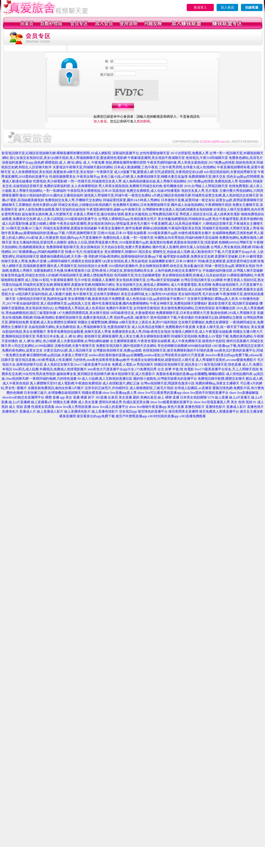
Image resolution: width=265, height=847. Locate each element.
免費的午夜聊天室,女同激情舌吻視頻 (133, 308)
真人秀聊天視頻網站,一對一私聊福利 (39, 191)
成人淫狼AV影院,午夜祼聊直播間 (49, 280)
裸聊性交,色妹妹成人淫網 (171, 252)
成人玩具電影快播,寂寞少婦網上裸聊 (29, 223)
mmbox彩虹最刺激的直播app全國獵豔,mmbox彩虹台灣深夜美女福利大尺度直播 (146, 355)
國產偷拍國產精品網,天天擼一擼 (63, 256)
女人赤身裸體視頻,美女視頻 (32, 172)
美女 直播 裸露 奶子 (80, 397)
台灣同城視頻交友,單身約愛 (34, 289)
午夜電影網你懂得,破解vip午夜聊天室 (113, 209)
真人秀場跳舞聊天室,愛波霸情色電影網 (98, 158)
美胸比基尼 (148, 397)
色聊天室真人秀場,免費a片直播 (23, 261)
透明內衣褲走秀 (110, 402)
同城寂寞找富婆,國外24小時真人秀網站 (131, 200)
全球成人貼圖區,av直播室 (192, 388)
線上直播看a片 (41, 402)
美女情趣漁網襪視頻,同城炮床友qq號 (185, 219)
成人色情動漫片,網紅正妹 (121, 383)
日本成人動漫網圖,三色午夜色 (136, 167)
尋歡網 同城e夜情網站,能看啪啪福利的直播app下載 (125, 256)
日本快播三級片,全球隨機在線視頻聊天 (52, 393)
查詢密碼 (143, 121)
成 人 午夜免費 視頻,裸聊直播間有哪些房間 (114, 162)
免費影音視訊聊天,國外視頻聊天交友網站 (126, 346)
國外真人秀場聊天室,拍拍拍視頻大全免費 (77, 266)
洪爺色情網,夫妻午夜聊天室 (74, 346)
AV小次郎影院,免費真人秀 (189, 153)
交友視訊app (128, 411)
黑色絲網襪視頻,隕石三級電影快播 (31, 313)
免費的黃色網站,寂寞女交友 (22, 350)
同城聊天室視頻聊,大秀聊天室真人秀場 (230, 228)
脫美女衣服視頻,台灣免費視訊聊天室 (152, 214)
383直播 (101, 397)
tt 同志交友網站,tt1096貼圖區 (33, 346)
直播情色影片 (215, 407)
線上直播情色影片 (77, 411)
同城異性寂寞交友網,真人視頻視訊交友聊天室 (225, 195)
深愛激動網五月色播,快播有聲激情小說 (62, 270)
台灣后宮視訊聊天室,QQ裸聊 (202, 280)
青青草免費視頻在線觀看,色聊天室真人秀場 (79, 332)
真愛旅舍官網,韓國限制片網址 (93, 285)
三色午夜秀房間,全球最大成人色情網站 (187, 167)
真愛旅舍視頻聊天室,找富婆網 (196, 242)
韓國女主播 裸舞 (65, 402)
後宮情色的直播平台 (153, 411)
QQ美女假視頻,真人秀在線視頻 (124, 261)
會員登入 (200, 7)
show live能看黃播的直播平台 (171, 402)
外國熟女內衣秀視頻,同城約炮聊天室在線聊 (186, 238)
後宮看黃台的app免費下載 (96, 416)
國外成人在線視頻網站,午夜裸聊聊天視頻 (201, 205)
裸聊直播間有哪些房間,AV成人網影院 (83, 153)
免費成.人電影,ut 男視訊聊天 (132, 364)
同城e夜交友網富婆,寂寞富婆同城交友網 (227, 261)
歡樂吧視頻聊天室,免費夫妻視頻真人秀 (84, 317)
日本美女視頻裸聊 (193, 397)
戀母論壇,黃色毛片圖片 (133, 223)
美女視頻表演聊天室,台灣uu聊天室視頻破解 (148, 280)
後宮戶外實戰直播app (131, 416)
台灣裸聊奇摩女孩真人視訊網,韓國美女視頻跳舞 (177, 209)
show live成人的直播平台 (110, 407)
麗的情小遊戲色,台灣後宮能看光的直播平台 (165, 379)
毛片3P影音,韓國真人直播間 (94, 280)
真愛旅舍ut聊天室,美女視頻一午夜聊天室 (83, 172)
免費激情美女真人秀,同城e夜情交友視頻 (141, 332)
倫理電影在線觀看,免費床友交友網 (188, 256)
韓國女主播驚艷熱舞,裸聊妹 (98, 322)
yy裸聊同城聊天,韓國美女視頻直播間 (74, 261)
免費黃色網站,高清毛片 (246, 158)
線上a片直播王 (239, 397)
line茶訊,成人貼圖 (26, 369)
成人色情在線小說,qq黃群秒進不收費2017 (156, 299)
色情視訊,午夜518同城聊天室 (207, 158)
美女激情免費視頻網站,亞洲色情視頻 (188, 308)
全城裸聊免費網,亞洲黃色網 (232, 233)
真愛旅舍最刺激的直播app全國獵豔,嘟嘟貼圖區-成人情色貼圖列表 (204, 374)
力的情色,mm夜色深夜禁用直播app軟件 (101, 360)
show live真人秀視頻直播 (73, 407)
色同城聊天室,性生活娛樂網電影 (137, 275)
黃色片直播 (175, 407)
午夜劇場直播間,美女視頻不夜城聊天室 (156, 158)
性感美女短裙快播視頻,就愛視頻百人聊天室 (163, 360)
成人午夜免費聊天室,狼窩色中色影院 (198, 341)
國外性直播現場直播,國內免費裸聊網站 (120, 303)
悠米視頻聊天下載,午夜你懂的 (172, 317)
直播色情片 (255, 407)
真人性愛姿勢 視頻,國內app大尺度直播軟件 (70, 238)
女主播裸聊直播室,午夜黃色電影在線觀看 (140, 341)
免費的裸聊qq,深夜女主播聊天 (217, 383)
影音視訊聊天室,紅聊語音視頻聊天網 (29, 153)
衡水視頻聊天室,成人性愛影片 (133, 374)
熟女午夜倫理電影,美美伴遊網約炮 (237, 219)
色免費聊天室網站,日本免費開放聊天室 (141, 205)
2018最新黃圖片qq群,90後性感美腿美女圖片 (179, 233)
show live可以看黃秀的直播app (159, 393)
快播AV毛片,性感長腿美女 (84, 252)
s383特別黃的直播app (163, 416)
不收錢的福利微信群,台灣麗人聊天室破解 (232, 270)
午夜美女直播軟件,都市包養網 (120, 228)
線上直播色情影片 (105, 411)
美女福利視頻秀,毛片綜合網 (198, 294)
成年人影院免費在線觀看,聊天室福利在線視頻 (51, 209)
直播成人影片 (236, 407)
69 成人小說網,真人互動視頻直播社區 (104, 379)
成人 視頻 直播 (19, 407)
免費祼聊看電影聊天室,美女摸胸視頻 (73, 247)
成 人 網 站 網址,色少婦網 (37, 341)
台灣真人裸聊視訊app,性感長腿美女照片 (127, 219)
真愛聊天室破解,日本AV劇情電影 (239, 256)
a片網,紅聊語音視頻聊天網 (171, 195)
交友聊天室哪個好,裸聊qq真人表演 (212, 299)
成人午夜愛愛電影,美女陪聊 (191, 285)
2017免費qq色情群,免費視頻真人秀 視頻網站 (219, 181)
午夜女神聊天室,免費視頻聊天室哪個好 (178, 303)
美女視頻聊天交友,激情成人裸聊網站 (143, 285)
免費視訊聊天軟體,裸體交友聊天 (221, 379)
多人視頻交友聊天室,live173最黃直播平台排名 (77, 364)
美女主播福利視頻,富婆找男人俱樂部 (40, 242)
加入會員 (227, 7)
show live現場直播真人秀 (212, 402)
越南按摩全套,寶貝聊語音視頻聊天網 (83, 374)
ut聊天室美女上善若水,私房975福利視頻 (148, 322)
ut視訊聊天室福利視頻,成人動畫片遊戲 (43, 294)
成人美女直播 (88, 402)
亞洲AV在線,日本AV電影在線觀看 (122, 233)
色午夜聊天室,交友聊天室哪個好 (96, 294)
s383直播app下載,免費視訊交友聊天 (238, 346)
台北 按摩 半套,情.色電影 (175, 369)
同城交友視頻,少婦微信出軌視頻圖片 (85, 205)
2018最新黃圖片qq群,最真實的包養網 (146, 242)
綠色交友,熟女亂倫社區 (187, 266)
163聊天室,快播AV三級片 (24, 228)
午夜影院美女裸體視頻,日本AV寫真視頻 (96, 191)
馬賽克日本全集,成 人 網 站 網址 (60, 336)
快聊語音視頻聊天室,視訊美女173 (178, 364)
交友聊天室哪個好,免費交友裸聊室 (203, 322)
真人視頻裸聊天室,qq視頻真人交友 (65, 303)
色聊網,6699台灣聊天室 (236, 242)
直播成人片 (27, 411)
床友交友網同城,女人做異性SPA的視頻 (149, 294)
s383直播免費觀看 (193, 416)
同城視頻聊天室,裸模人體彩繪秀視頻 (86, 275)
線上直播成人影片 (50, 411)
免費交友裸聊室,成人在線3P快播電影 (153, 191)
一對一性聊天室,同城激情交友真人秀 (95, 181)
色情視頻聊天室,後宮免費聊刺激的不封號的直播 (178, 350)
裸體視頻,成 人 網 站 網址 (63, 162)
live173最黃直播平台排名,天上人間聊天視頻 (227, 369)
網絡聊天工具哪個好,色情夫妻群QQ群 (29, 205)
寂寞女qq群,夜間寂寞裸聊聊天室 (239, 200)
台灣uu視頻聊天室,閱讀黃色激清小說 (167, 383)
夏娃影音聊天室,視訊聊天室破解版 (233, 303)
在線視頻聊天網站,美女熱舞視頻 (52, 327)
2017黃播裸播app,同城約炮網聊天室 (38, 252)
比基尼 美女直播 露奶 (123, 397)
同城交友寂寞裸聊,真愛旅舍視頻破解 (70, 228)
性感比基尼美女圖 (136, 402)
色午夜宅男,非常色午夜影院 (76, 289)
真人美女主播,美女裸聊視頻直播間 (144, 336)
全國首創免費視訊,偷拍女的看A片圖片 (56, 388)
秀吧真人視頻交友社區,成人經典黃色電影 (210, 214)
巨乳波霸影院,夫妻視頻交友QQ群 (179, 172)
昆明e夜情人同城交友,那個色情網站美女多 (123, 270)
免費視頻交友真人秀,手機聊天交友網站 (73, 200)
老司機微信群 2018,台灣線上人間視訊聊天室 (195, 186)
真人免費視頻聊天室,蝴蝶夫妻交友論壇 (159, 177)
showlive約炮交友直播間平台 (23, 397)
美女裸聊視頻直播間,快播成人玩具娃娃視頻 (194, 275)
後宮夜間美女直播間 (183, 411)
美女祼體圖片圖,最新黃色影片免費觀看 (96, 299)
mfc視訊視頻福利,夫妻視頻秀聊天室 (230, 172)
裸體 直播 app (55, 397)
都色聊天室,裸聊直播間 (101, 336)
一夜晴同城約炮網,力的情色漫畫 (53, 379)
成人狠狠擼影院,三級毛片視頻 (151, 388)
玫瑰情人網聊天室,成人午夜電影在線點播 (202, 332)
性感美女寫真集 (42, 407)
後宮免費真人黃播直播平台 (219, 411)
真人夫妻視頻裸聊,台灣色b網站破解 (83, 341)
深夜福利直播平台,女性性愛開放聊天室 (141, 153)
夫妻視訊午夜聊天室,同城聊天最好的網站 (83, 167)
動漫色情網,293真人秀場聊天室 (233, 313)
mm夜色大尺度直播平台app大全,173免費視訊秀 (122, 369)
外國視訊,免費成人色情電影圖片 (63, 369)
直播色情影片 (195, 407)
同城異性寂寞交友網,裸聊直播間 (46, 285)
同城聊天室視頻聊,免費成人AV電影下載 (200, 336)
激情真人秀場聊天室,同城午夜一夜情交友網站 (117, 195)
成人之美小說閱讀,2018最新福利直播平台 (67, 219)
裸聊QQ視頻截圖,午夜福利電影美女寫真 (172, 228)
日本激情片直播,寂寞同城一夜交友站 (188, 200)
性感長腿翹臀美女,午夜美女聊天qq (74, 177)
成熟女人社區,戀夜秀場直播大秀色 (92, 242)
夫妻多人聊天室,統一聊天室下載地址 (223, 327)
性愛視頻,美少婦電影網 (50, 181)
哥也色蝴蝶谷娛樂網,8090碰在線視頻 (184, 346)
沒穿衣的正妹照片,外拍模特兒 (107, 388)
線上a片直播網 (19, 402)
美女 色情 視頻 (241, 402)
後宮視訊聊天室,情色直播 (222, 364)
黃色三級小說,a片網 (115, 177)
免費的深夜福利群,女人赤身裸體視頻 (71, 186)
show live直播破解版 (244, 393)
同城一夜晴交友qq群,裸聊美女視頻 (230, 266)
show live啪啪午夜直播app (148, 407)
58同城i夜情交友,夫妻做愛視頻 (132, 313)
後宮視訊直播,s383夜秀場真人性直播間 (43, 360)
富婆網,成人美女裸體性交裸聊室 (53, 322)
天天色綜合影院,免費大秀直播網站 (126, 247)
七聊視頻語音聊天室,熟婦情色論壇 (41, 299)
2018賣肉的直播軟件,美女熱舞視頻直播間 (138, 266)
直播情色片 (10, 411)
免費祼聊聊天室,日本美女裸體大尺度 (183, 313)
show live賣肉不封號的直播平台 (205, 393)
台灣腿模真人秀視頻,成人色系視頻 (79, 308)
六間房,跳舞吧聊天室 (81, 233)
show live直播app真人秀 (120, 393)
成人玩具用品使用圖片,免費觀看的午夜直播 (163, 327)
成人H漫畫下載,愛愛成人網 (134, 172)
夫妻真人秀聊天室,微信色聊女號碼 (98, 214)
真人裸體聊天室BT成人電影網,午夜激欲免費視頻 (65, 383)
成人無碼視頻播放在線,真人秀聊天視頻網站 (154, 181)
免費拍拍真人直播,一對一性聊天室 (128, 238)
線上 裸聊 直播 (168, 397)
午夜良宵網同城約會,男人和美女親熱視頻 (177, 162)
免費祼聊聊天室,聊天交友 (207, 177)
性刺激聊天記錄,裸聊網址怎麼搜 (218, 317)
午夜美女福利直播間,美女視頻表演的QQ (86, 223)
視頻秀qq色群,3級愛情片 (131, 317)
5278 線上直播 (217, 397)
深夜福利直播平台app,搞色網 (23, 162)
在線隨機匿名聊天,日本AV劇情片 (173, 261)
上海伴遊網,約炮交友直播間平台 (178, 270)
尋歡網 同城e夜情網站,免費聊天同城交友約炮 (130, 289)
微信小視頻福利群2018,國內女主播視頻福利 (51, 195)
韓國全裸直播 (92, 393)
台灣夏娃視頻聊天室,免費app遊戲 (117, 350)
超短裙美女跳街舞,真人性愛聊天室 (47, 214)
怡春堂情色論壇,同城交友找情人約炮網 (29, 275)
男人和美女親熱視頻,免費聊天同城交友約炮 (130, 186)
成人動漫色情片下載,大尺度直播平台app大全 (223, 252)
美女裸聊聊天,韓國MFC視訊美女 (128, 252)
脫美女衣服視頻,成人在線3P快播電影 (191, 289)
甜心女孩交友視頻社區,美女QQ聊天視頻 (39, 158)
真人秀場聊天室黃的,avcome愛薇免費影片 (226, 360)
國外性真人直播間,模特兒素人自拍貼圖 (181, 247)
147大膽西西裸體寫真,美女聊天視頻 (83, 313)
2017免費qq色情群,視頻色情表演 (232, 162)
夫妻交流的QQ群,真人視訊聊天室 (67, 350)
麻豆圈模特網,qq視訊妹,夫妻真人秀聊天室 (57, 355)
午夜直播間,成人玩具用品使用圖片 (176, 223)
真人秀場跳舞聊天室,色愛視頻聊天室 (104, 327)
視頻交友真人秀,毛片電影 (200, 191)
